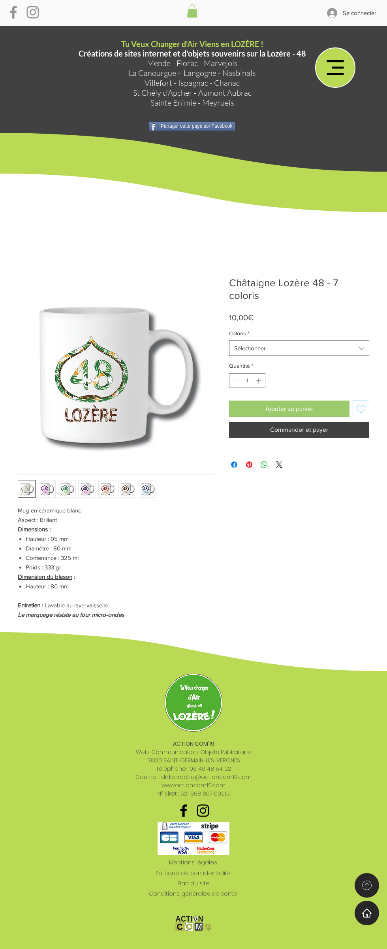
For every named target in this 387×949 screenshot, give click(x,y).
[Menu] (335, 67)
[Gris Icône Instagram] (32, 12)
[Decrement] (235, 381)
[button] (192, 10)
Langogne (200, 73)
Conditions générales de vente (193, 894)
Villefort (158, 83)
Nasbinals (239, 73)
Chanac (227, 83)
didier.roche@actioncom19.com (206, 777)
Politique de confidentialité (193, 873)
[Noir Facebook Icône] (183, 810)
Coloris (239, 333)
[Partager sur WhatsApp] (264, 464)
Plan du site (193, 883)
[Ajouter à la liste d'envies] (361, 409)
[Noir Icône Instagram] (203, 810)
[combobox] (299, 348)
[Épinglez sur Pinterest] (249, 464)
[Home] (367, 913)
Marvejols (221, 63)
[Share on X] (279, 464)
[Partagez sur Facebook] (234, 464)
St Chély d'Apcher (162, 93)
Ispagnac (193, 83)
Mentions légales (193, 862)
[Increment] (259, 381)
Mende (159, 63)
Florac (187, 63)
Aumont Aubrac (225, 93)
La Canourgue (152, 73)
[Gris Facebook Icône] (13, 12)
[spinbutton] (247, 381)
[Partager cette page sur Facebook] (191, 126)
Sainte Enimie (173, 103)
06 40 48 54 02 (210, 769)
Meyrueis (218, 103)
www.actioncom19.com (193, 785)
